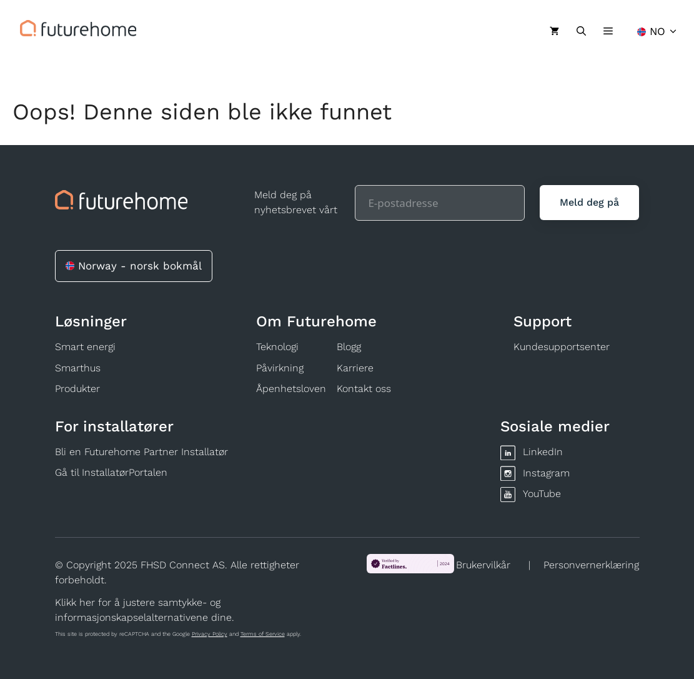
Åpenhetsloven (291, 389)
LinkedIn (543, 452)
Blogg (349, 347)
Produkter (77, 389)
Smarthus (78, 368)
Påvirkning (280, 368)
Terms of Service (262, 634)
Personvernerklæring (591, 565)
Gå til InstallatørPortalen (111, 472)
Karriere (355, 368)
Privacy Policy (209, 634)
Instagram (546, 473)
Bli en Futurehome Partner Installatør (141, 452)
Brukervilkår (483, 565)
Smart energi (85, 347)
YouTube (542, 494)
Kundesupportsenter (561, 347)
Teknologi (277, 347)
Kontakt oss (364, 389)
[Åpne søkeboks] (581, 31)
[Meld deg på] (589, 202)
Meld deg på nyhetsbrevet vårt (295, 202)
